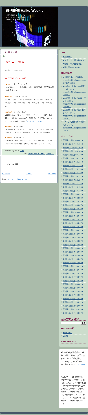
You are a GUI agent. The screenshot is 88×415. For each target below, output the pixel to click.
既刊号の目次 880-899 (73, 299)
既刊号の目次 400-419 (73, 212)
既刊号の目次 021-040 (73, 144)
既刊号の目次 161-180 (73, 169)
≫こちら (81, 364)
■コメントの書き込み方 (73, 60)
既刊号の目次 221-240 (73, 180)
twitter (40, 121)
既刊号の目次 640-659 (73, 255)
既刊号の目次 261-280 (73, 187)
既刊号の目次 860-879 (73, 295)
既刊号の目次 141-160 (73, 166)
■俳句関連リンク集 (71, 67)
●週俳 (65, 336)
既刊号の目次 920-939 (73, 306)
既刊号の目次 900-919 (73, 302)
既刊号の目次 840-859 (73, 291)
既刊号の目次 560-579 (73, 241)
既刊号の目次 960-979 (73, 313)
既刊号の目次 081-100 (73, 155)
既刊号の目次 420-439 (73, 216)
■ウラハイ (67, 56)
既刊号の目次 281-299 (73, 191)
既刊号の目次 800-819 (73, 284)
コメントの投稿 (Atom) (17, 179)
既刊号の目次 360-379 (73, 205)
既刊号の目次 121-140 (73, 162)
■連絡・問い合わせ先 (72, 64)
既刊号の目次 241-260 (73, 183)
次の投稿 (6, 173)
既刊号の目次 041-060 (73, 147)
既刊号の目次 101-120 (73, 158)
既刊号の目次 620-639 (73, 252)
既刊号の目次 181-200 (73, 173)
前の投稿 (52, 173)
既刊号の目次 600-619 (73, 248)
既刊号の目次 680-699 (73, 263)
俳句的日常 (31, 121)
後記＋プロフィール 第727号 (19, 56)
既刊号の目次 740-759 (73, 273)
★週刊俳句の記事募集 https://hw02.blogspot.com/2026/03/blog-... (74, 80)
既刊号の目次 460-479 (73, 223)
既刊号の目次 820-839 (73, 288)
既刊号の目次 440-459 (73, 219)
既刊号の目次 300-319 (73, 194)
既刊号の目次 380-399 (73, 209)
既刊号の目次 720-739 (73, 270)
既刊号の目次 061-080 (73, 151)
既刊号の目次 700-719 (73, 266)
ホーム (29, 173)
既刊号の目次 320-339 (73, 198)
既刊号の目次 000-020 (73, 140)
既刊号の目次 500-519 (73, 230)
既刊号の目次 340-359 (73, 201)
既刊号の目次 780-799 (73, 281)
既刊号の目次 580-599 (73, 245)
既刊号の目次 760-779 (73, 277)
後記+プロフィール (36, 153)
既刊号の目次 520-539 (73, 234)
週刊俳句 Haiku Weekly (25, 11)
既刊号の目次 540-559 (73, 237)
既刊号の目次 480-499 (73, 227)
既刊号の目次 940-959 (73, 309)
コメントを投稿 (11, 164)
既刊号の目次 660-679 (73, 259)
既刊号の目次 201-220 (73, 176)
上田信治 (50, 153)
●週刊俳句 (67, 333)
